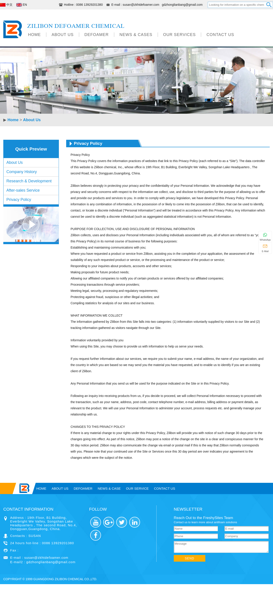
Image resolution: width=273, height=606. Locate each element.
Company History (21, 172)
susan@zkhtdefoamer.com (141, 4)
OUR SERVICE (137, 488)
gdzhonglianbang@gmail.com (182, 4)
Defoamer (96, 34)
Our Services (179, 34)
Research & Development (29, 181)
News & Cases (136, 34)
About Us (63, 34)
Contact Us (220, 34)
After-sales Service (23, 190)
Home (34, 34)
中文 (6, 4)
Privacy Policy (18, 199)
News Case (109, 488)
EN (22, 4)
